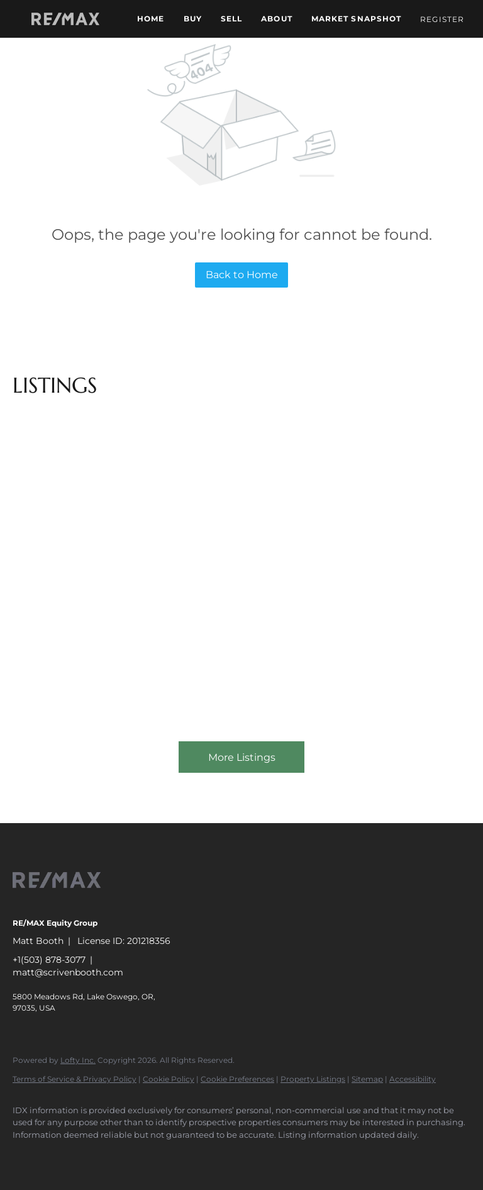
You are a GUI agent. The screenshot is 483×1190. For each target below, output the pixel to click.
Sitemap (367, 1079)
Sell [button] (231, 18)
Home (150, 18)
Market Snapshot (356, 18)
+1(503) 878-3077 (49, 959)
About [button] (276, 18)
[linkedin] (64, 1156)
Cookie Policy (168, 1079)
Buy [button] (193, 18)
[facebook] (28, 1156)
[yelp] (137, 1156)
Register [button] (442, 19)
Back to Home (242, 275)
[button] (65, 18)
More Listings (241, 757)
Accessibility (412, 1079)
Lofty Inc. (78, 1060)
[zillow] (101, 1156)
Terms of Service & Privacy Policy (74, 1079)
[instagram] (173, 1156)
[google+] (210, 1156)
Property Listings (312, 1079)
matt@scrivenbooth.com (68, 972)
